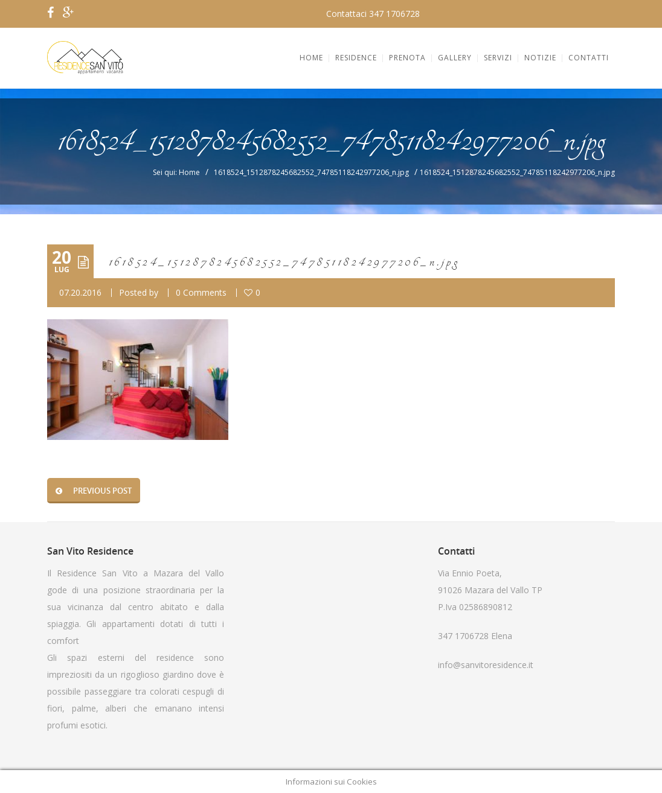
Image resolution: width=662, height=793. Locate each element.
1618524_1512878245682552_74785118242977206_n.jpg (311, 172)
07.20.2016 (80, 292)
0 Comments (201, 292)
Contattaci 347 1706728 (373, 13)
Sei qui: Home (176, 172)
